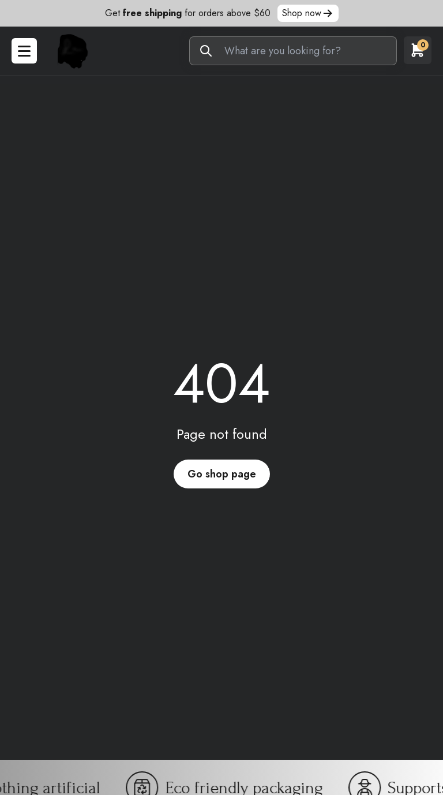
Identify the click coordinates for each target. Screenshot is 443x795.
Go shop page (221, 474)
